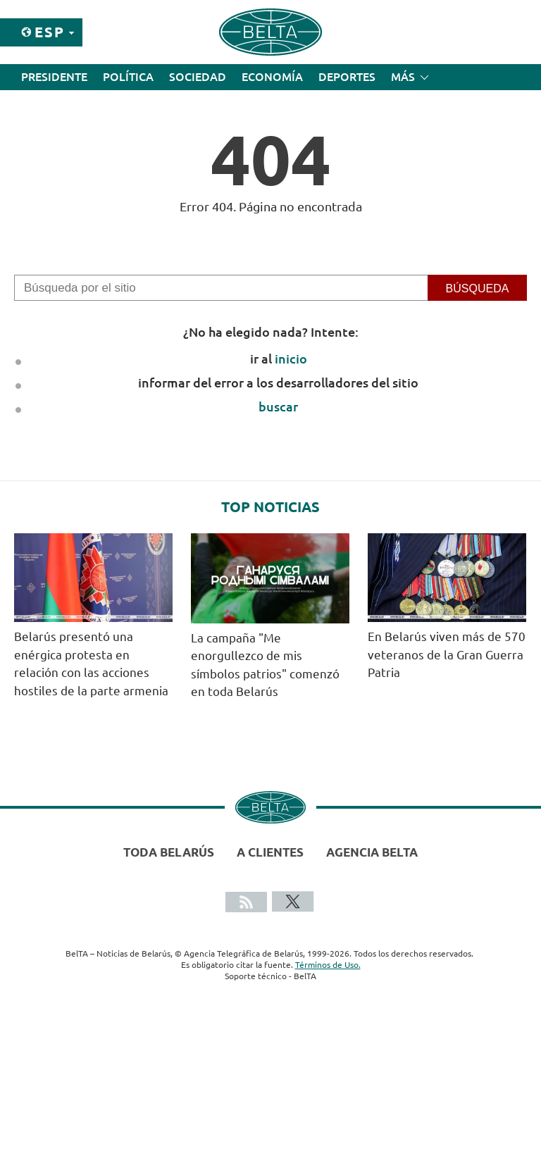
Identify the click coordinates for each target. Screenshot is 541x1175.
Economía (272, 76)
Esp (50, 32)
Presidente (54, 76)
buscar (278, 406)
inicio (291, 359)
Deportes (346, 76)
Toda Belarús (168, 852)
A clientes (270, 852)
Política (128, 76)
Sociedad (197, 76)
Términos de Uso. (328, 964)
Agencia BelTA (372, 852)
